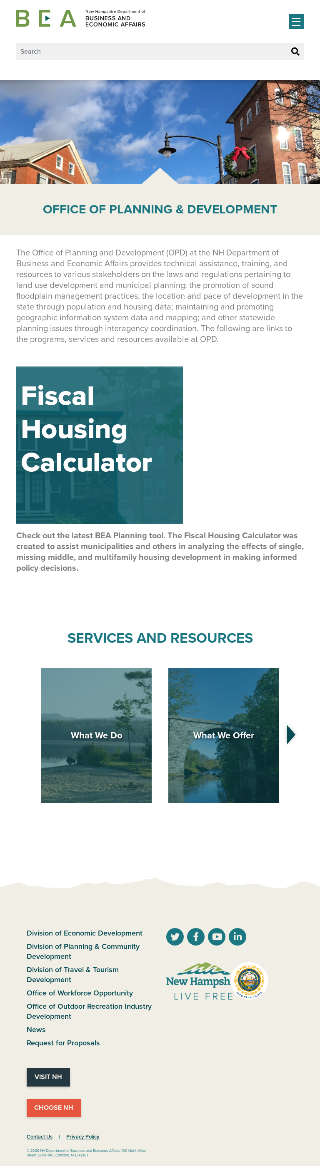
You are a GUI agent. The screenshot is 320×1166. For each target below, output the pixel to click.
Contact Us (39, 1137)
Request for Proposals (63, 1042)
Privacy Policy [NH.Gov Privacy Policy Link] (83, 1137)
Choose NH (53, 1108)
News (36, 1029)
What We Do (96, 735)
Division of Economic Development (84, 933)
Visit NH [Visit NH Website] (48, 1077)
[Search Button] (295, 52)
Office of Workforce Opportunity (80, 993)
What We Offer (223, 735)
